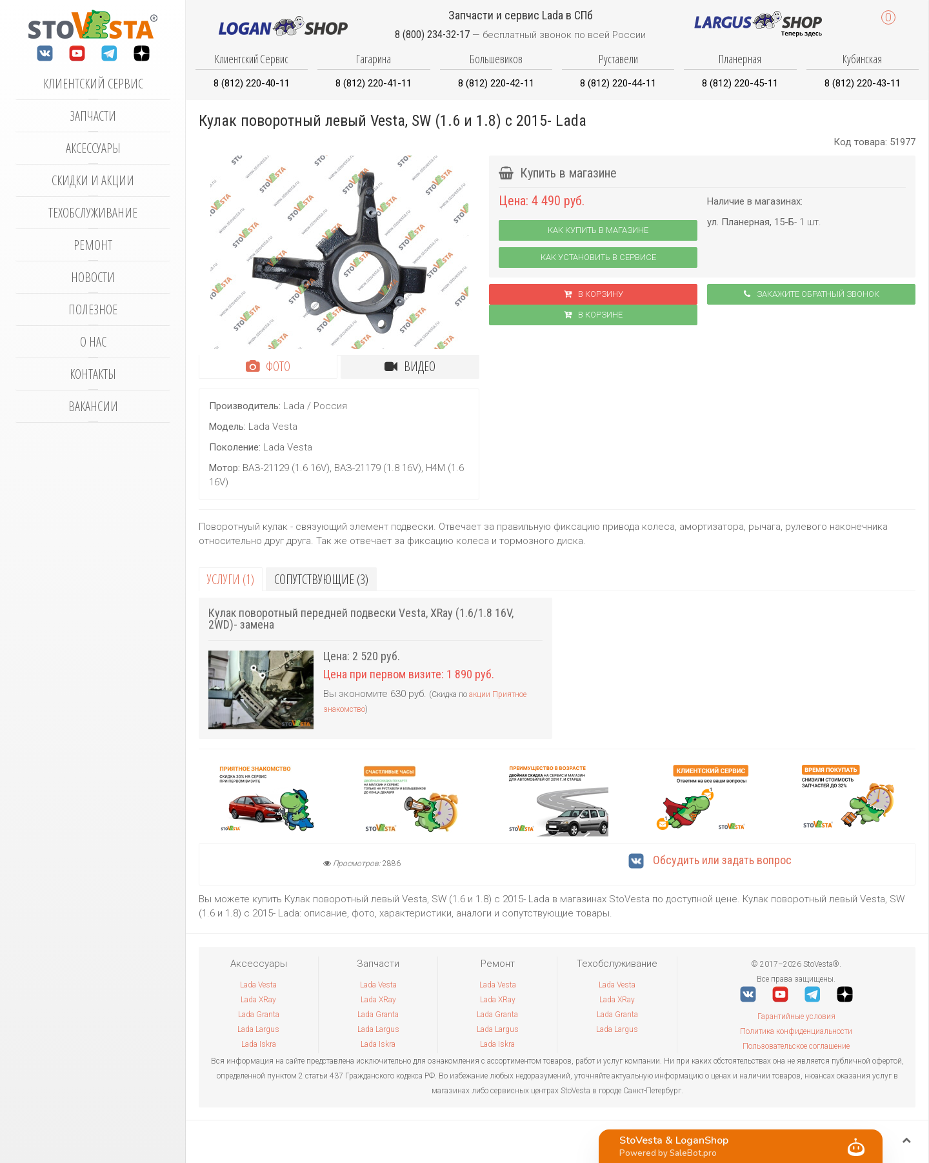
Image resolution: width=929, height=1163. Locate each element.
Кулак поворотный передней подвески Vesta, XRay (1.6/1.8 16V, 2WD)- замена (361, 618)
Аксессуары (93, 148)
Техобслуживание (92, 212)
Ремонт (93, 245)
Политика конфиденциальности (796, 1031)
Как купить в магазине (598, 230)
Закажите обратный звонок (811, 294)
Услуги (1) (230, 579)
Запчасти (93, 116)
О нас (93, 341)
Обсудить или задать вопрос (710, 860)
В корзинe (593, 314)
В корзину (593, 294)
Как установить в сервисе (598, 257)
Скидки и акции (93, 180)
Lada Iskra (258, 1044)
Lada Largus (258, 1029)
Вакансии (93, 406)
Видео (410, 366)
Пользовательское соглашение (796, 1046)
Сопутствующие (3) (321, 579)
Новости (93, 277)
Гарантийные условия (796, 1016)
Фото (268, 366)
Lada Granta (258, 1014)
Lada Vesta (258, 984)
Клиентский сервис (93, 83)
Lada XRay (258, 999)
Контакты (93, 374)
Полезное (92, 309)
